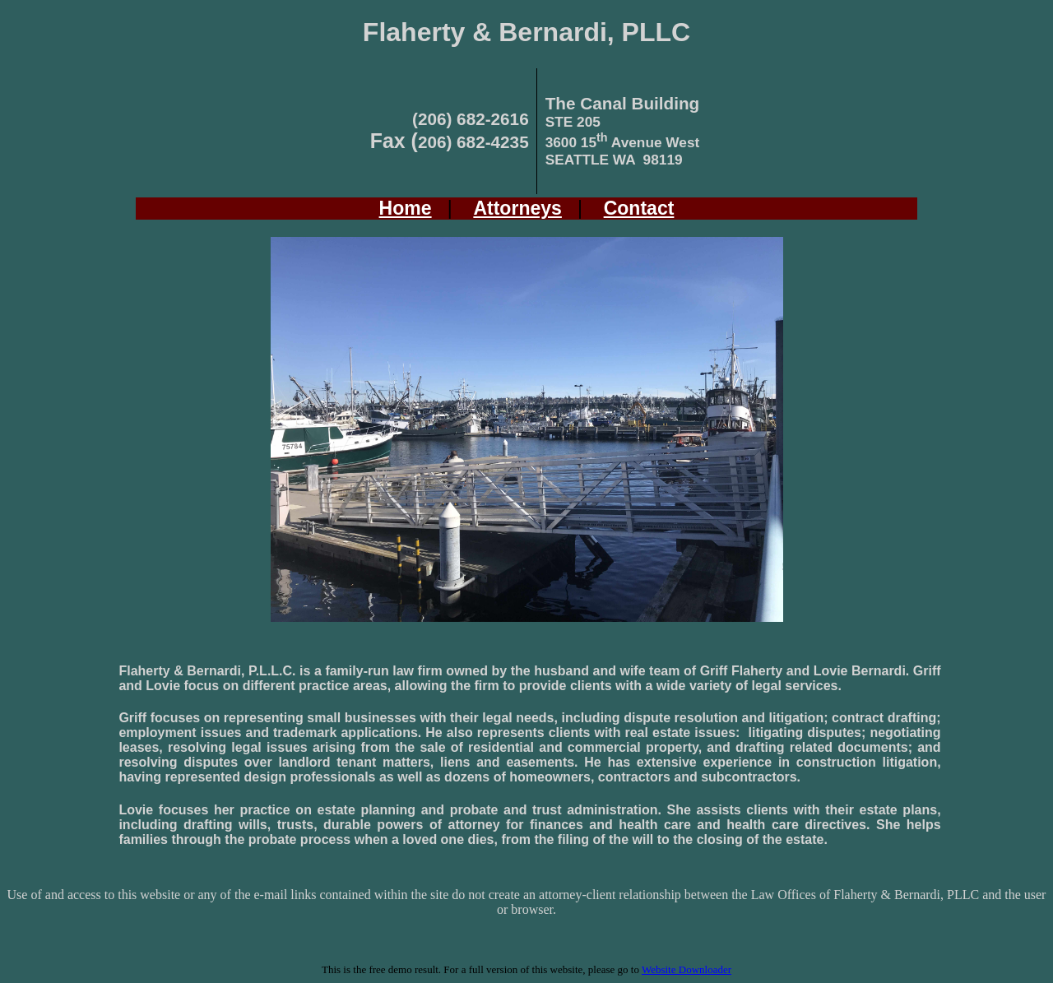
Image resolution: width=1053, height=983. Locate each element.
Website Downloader (686, 969)
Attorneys (517, 208)
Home (405, 208)
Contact (639, 208)
